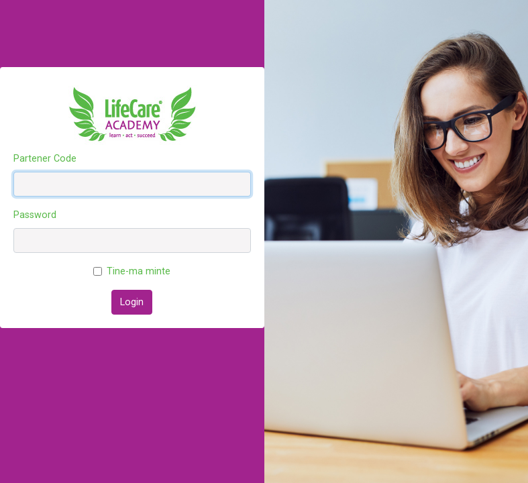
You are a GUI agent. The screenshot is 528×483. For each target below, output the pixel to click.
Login (132, 302)
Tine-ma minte (138, 271)
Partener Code (44, 158)
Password (34, 215)
